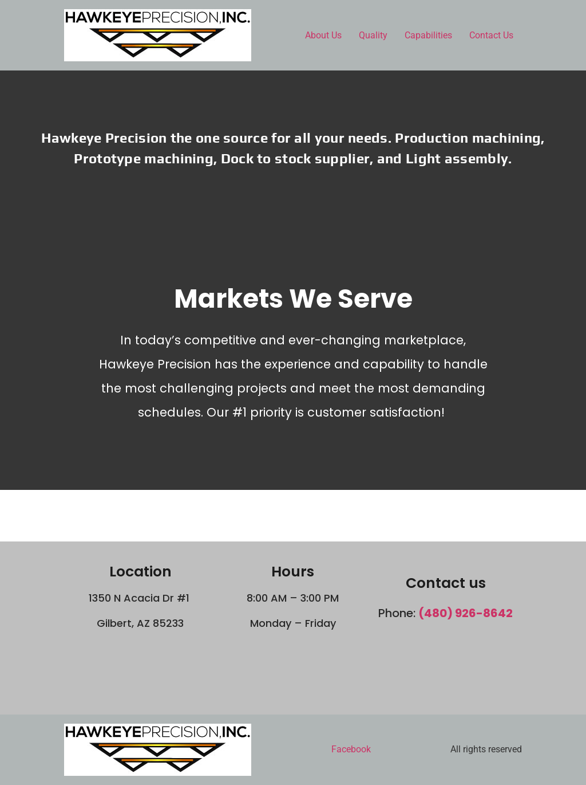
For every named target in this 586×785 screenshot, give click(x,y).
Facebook (351, 749)
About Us (323, 35)
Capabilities (428, 35)
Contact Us (491, 35)
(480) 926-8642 (465, 613)
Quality (373, 35)
